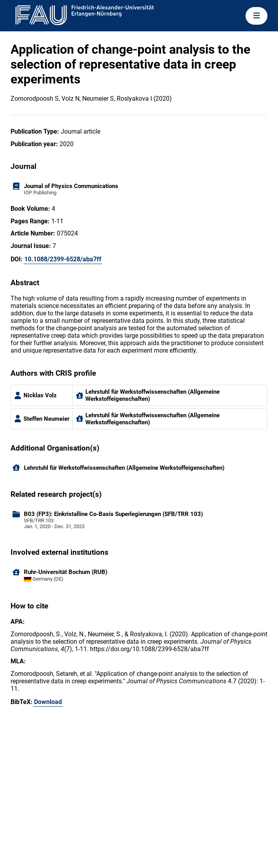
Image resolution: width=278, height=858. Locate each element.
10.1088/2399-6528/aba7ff (62, 259)
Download (48, 702)
